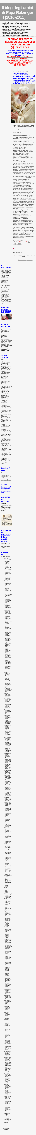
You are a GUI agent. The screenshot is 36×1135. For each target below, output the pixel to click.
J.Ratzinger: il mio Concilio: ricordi (5, 343)
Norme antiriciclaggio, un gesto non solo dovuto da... (7, 705)
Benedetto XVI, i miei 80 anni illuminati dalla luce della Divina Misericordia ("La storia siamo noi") (6, 455)
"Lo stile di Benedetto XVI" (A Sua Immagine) (5, 418)
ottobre (6, 1120)
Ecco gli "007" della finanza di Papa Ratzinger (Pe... (7, 644)
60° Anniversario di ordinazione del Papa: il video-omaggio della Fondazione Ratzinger (6, 375)
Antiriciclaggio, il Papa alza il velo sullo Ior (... (7, 997)
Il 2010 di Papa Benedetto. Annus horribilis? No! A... (8, 566)
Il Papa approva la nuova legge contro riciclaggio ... (7, 856)
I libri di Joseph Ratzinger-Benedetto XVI (6, 505)
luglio (5, 1122)
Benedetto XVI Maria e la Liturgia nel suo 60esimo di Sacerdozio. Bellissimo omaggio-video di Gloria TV (6, 408)
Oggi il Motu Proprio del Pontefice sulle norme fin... (7, 913)
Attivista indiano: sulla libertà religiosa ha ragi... (7, 1098)
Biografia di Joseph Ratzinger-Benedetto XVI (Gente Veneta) (6, 340)
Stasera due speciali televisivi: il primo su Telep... (7, 935)
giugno (6, 1123)
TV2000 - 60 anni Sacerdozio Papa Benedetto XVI (6, 381)
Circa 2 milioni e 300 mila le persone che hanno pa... (7, 638)
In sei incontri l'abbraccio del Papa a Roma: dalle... (8, 616)
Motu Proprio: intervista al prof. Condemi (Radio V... (7, 890)
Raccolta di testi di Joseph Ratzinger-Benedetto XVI (5, 289)
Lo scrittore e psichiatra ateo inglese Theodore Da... (7, 777)
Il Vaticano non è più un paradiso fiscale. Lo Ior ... (7, 627)
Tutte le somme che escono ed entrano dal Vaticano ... (7, 846)
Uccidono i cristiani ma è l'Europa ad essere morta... (7, 1008)
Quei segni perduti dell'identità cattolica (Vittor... (7, 1022)
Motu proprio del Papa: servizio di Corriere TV (7, 772)
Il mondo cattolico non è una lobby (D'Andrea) (7, 722)
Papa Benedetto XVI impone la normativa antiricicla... (8, 947)
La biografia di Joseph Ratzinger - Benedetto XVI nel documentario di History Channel (6, 435)
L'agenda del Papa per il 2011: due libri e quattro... (7, 1080)
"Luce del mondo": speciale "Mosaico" (6, 431)
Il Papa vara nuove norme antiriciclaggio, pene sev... (7, 744)
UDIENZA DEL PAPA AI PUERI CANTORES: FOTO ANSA (7, 766)
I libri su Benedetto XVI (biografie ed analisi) (6, 509)
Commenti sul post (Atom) (25, 260)
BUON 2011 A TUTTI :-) (7, 562)
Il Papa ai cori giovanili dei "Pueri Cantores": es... (7, 783)
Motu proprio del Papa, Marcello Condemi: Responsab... (7, 755)
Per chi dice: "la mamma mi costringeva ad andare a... (8, 794)
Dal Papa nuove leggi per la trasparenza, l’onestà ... (7, 824)
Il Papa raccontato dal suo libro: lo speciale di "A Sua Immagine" (6, 427)
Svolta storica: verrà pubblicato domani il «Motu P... (7, 1116)
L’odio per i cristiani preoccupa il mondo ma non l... (7, 1092)
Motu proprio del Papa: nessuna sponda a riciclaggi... (7, 727)
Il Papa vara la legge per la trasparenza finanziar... (7, 808)
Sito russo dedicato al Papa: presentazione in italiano (6, 422)
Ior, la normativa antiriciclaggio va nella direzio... (7, 951)
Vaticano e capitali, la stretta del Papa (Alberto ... (8, 675)
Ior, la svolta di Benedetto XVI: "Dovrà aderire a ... (7, 1075)
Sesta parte (4, 336)
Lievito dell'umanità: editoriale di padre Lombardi (7, 633)
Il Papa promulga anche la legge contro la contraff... (8, 840)
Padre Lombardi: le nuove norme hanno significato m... (7, 819)
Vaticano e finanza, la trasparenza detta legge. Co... (7, 600)
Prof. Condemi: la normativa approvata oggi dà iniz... (7, 789)
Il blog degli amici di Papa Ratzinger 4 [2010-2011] (17, 12)
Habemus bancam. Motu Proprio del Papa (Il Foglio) (7, 1086)
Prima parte (4, 330)
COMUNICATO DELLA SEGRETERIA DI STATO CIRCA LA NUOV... (7, 883)
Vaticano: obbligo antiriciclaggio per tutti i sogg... (8, 877)
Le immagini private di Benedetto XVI (6, 414)
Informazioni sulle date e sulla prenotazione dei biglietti (5, 545)
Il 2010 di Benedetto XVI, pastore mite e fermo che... (7, 662)
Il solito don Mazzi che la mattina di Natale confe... (7, 985)
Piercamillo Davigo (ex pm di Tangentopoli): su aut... (7, 749)
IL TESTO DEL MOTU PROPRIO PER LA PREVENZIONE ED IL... (7, 906)
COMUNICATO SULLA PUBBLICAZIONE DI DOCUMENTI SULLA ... (7, 1046)
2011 (4, 556)
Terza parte (4, 332)
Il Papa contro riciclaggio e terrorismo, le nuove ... (7, 835)
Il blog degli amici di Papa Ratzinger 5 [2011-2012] (6, 285)
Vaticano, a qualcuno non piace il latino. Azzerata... (7, 799)
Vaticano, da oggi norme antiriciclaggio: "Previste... (8, 895)
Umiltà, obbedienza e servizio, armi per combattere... (7, 1069)
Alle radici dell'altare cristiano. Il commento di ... (7, 606)
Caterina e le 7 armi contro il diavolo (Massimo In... (7, 1028)
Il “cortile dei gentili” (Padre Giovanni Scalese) (8, 621)
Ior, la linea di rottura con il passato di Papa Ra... (7, 700)
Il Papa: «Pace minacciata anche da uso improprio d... (7, 851)
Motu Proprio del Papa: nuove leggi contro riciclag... (7, 900)
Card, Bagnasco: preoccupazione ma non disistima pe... (8, 739)
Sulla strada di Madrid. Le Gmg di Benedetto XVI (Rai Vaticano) (6, 369)
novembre (6, 1119)
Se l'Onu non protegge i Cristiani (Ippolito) (7, 973)
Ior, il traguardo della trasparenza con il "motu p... (7, 962)
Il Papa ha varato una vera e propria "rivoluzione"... (8, 733)
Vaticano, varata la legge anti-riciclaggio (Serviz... (7, 813)
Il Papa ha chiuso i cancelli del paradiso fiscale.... (7, 862)
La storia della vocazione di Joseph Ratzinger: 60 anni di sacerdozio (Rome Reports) (6, 386)
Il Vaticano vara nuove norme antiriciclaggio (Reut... (7, 761)
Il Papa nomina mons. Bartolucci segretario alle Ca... (7, 1104)
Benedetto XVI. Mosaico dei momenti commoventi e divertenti (5, 401)
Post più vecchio (30, 255)
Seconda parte (5, 331)
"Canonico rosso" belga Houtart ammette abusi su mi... (8, 1059)
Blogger (6, 1129)
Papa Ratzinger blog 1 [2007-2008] (6, 302)
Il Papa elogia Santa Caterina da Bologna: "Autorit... (7, 1110)
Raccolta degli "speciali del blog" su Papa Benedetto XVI (6, 293)
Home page (23, 255)
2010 (4, 558)
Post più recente (17, 255)
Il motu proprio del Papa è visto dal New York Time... (7, 680)
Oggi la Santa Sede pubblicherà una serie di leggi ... (7, 929)
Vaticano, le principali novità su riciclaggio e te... (7, 830)
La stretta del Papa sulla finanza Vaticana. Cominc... (7, 968)
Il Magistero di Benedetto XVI (5, 278)
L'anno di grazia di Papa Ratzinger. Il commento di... (7, 583)
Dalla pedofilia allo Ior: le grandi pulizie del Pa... (7, 717)
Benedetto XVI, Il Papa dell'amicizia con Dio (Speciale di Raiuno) (6, 461)
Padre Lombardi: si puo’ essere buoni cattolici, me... (8, 1064)
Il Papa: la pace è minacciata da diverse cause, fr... (7, 872)
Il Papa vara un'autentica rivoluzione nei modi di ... (7, 577)
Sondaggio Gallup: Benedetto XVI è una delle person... (7, 1015)
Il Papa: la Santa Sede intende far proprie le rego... (7, 867)
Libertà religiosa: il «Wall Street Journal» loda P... (8, 594)
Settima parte (4, 337)
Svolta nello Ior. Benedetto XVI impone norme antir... (7, 918)
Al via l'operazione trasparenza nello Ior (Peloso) (7, 711)
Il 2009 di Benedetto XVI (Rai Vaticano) (6, 445)
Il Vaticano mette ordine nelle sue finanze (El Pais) (7, 685)
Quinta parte (4, 335)
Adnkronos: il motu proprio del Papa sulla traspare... (7, 1002)
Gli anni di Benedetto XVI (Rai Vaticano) (6, 449)
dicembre (6, 559)
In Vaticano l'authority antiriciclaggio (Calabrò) (7, 956)
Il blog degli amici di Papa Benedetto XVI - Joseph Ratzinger (6, 271)
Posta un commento (17, 252)
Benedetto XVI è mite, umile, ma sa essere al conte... (7, 695)
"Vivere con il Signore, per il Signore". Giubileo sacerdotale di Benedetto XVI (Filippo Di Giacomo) (6, 363)
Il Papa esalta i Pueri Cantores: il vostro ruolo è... (7, 669)
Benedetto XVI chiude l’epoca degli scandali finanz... (7, 650)
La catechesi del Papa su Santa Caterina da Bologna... (7, 991)
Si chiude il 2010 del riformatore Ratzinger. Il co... (7, 572)
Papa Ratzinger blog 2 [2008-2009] (6, 299)
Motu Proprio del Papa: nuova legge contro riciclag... (7, 804)
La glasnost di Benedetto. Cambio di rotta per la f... (8, 612)
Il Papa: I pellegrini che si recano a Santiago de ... (7, 589)
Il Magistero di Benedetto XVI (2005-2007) (5, 281)
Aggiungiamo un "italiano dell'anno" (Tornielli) (7, 923)
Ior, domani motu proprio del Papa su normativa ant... (7, 1053)
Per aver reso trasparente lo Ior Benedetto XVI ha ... (8, 690)
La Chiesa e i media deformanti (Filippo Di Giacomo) (7, 1040)
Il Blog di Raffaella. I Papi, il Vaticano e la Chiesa (6, 275)
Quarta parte (4, 334)
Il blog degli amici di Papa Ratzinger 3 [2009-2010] (6, 296)
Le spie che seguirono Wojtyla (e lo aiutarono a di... (7, 979)
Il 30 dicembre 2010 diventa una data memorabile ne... (7, 656)
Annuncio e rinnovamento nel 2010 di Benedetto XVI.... (7, 1034)
